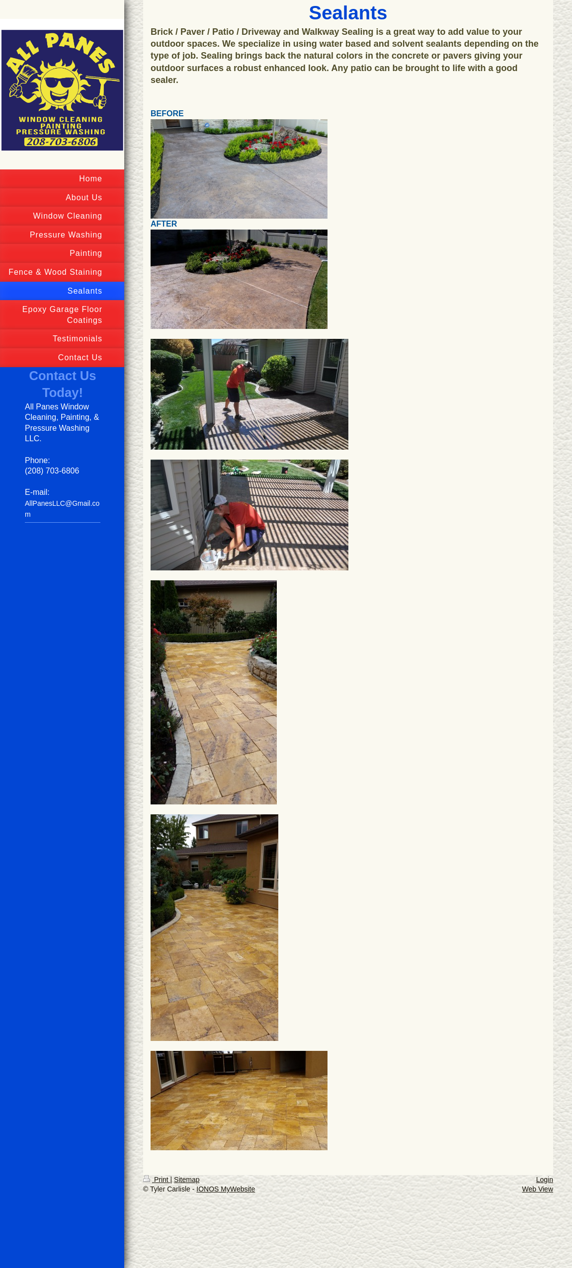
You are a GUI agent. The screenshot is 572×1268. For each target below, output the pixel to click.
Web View (537, 1189)
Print (156, 1180)
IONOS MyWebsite (225, 1189)
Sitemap (186, 1180)
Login (544, 1180)
